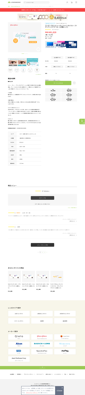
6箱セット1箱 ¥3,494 (69, 94)
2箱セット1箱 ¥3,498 (69, 90)
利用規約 (19, 374)
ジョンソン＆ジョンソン (15, 6)
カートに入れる (58, 83)
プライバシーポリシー (29, 374)
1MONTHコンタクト (65, 313)
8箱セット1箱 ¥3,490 (53, 99)
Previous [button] (7, 35)
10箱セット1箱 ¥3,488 (69, 99)
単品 (53, 90)
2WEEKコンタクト (42, 313)
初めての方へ (72, 374)
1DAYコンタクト (19, 313)
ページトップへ (42, 368)
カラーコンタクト (18, 321)
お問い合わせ (48, 374)
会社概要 (12, 374)
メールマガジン (57, 374)
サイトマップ (39, 374)
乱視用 (42, 321)
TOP (9, 6)
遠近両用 (65, 321)
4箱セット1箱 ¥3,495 (53, 94)
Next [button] (42, 35)
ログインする (42, 198)
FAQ (65, 374)
